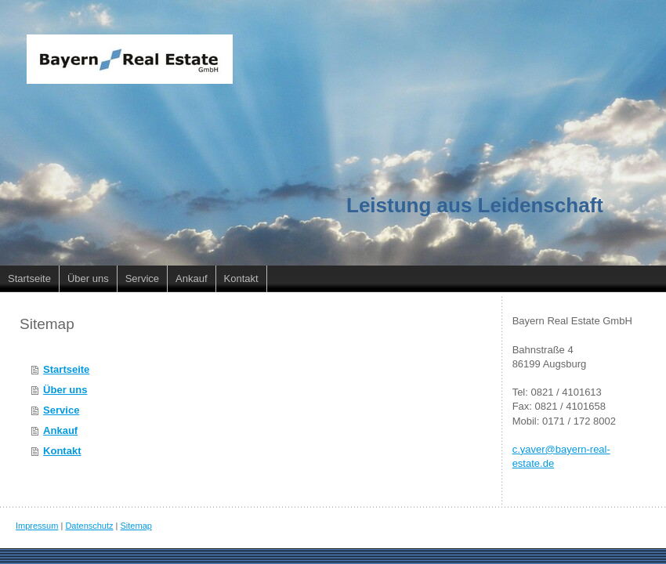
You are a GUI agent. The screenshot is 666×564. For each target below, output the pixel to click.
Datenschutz (89, 525)
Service (61, 410)
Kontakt (62, 451)
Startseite (66, 369)
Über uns (65, 390)
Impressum (37, 525)
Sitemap (136, 525)
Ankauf (60, 430)
